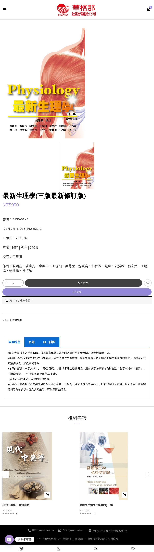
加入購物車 (83, 282)
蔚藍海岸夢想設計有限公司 (103, 538)
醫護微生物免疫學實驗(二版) (96, 505)
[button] (148, 9)
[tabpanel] (77, 372)
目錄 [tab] (32, 342)
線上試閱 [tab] (49, 342)
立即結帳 (77, 292)
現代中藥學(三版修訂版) (16, 505)
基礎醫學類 (15, 320)
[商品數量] (13, 283)
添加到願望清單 (148, 283)
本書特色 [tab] (14, 342)
